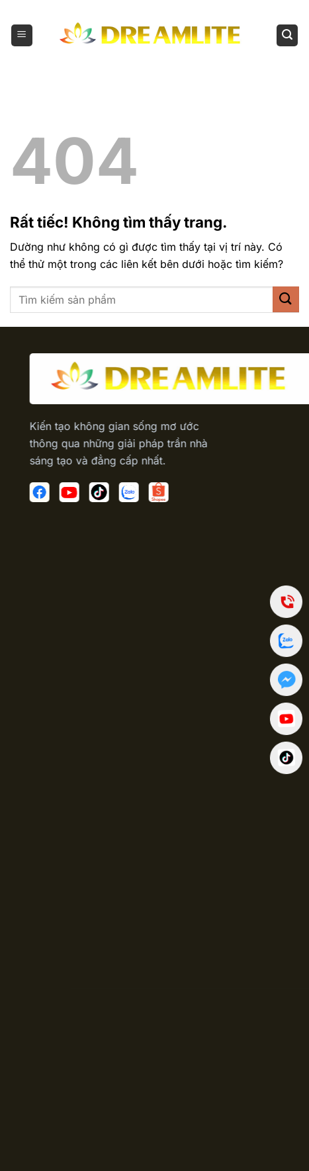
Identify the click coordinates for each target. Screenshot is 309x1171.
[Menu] (21, 35)
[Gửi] (286, 299)
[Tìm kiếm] (287, 35)
